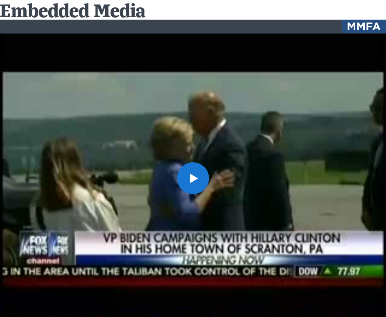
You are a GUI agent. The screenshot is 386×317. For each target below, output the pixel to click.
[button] (193, 178)
